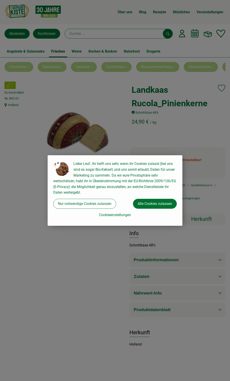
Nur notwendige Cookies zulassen (84, 204)
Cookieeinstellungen (115, 215)
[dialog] (115, 190)
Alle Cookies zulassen (155, 204)
